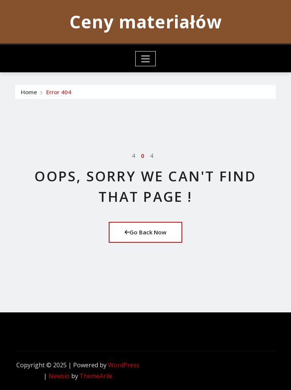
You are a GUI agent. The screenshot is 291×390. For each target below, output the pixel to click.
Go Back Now (145, 232)
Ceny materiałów (145, 21)
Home (29, 97)
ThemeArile (96, 376)
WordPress (123, 365)
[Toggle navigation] (145, 58)
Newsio (59, 376)
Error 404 (58, 97)
